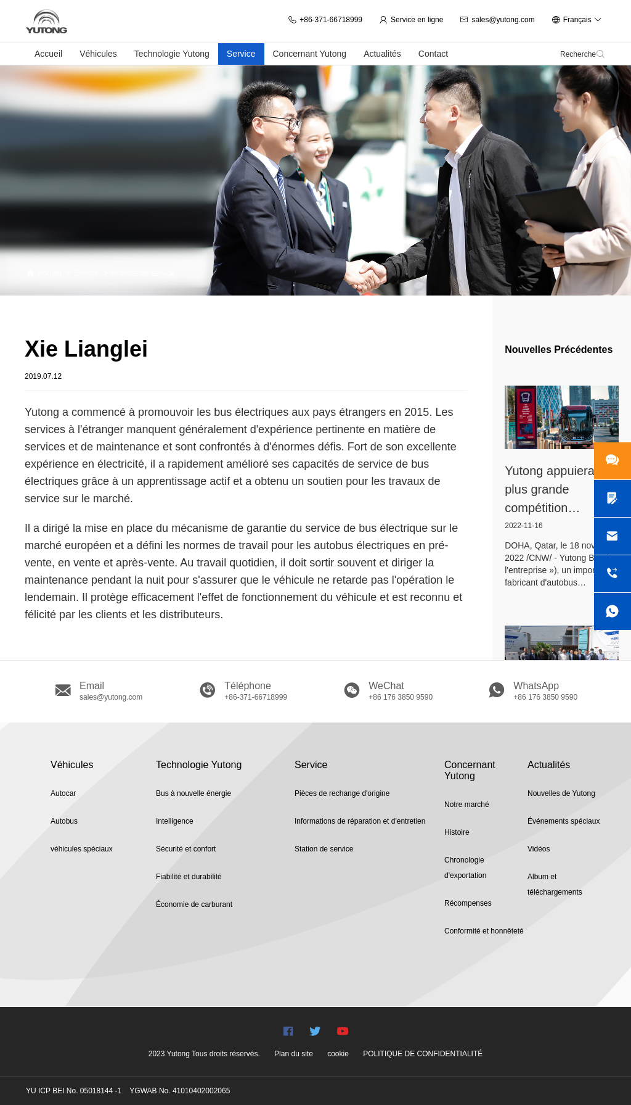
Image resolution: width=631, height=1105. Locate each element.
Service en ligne (411, 19)
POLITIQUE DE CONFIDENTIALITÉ (422, 1053)
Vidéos (538, 849)
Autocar (63, 793)
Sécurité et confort (186, 849)
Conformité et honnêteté (484, 931)
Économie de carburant (194, 904)
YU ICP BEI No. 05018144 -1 (73, 1090)
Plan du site (293, 1053)
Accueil (48, 54)
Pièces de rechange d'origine (342, 793)
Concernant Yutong (310, 54)
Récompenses (468, 903)
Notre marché (466, 804)
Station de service (324, 849)
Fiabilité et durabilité (189, 876)
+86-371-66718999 (325, 19)
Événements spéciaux (563, 821)
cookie (338, 1053)
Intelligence (174, 821)
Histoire (457, 832)
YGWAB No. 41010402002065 (179, 1090)
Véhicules (98, 54)
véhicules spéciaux (82, 849)
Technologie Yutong (172, 54)
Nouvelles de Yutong (561, 793)
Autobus (64, 821)
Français (577, 19)
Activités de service (142, 273)
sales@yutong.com (497, 19)
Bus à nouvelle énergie (193, 793)
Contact (433, 54)
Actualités (382, 54)
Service (241, 54)
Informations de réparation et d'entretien (360, 821)
